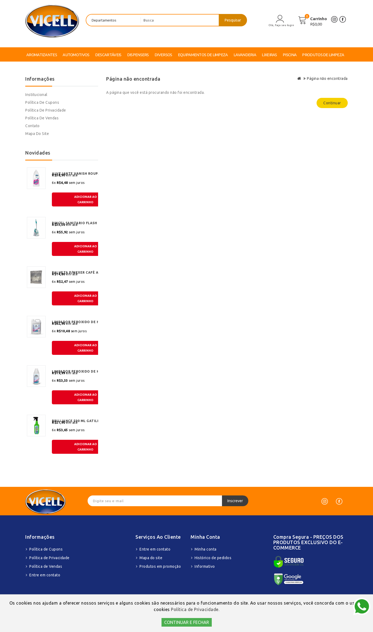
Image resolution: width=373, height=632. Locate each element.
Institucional (36, 94)
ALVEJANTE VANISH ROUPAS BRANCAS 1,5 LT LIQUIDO (85, 173)
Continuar (332, 103)
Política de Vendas (42, 118)
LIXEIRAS (269, 54)
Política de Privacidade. (195, 609)
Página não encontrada (327, 78)
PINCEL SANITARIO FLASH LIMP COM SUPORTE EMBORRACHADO (85, 223)
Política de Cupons (42, 102)
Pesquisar (233, 20)
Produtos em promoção (160, 566)
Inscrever (235, 501)
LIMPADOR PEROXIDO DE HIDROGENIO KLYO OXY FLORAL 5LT (85, 322)
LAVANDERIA (245, 54)
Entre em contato (44, 575)
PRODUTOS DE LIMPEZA (323, 54)
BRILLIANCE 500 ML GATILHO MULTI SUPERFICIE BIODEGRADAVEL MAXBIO (85, 421)
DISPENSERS (138, 54)
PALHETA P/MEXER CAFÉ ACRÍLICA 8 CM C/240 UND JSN (85, 272)
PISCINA (289, 54)
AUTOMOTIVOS (76, 54)
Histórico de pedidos (213, 558)
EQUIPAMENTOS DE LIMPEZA (203, 54)
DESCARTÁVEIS (108, 54)
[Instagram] (325, 501)
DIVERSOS (163, 54)
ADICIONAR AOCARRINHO (85, 199)
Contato (32, 126)
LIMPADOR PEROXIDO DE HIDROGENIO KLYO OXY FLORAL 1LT (85, 371)
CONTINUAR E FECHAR (186, 622)
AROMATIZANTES (41, 54)
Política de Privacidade (45, 110)
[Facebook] (339, 501)
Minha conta (206, 549)
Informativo (205, 566)
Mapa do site (37, 133)
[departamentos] (113, 20)
